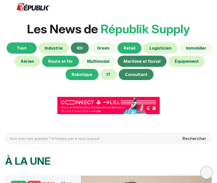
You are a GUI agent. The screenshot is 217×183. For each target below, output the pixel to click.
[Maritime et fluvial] (142, 61)
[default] (54, 48)
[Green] (103, 48)
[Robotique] (81, 74)
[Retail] (129, 48)
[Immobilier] (196, 48)
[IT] (109, 74)
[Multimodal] (98, 61)
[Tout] (22, 48)
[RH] (80, 48)
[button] (7, 7)
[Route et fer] (60, 61)
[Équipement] (187, 61)
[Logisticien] (160, 48)
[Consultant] (136, 74)
